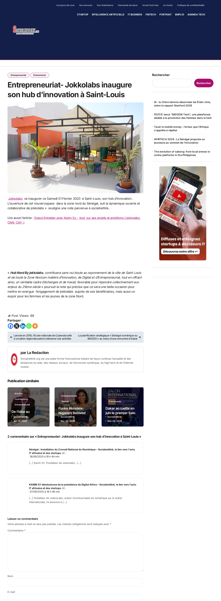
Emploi (179, 14)
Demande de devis (128, 5)
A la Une (19, 394)
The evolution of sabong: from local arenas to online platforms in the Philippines (182, 153)
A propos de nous (65, 5)
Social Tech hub (150, 5)
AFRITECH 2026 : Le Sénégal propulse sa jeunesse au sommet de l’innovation (179, 141)
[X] (16, 327)
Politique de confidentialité (190, 5)
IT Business (135, 14)
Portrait (165, 14)
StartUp (82, 14)
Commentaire (16, 530)
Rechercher (161, 75)
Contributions (21, 400)
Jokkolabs (15, 200)
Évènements (40, 75)
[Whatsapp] (29, 327)
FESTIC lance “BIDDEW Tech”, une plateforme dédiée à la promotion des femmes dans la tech (183, 116)
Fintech (151, 14)
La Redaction (38, 353)
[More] (35, 327)
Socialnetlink (20, 417)
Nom (10, 576)
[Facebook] (10, 327)
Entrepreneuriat (18, 75)
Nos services (85, 5)
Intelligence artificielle (108, 14)
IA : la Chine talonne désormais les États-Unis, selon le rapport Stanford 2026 (182, 103)
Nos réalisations (105, 5)
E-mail (11, 592)
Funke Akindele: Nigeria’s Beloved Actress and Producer (75, 413)
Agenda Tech (196, 14)
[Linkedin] (23, 327)
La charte (168, 5)
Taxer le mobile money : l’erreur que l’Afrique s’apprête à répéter (181, 128)
